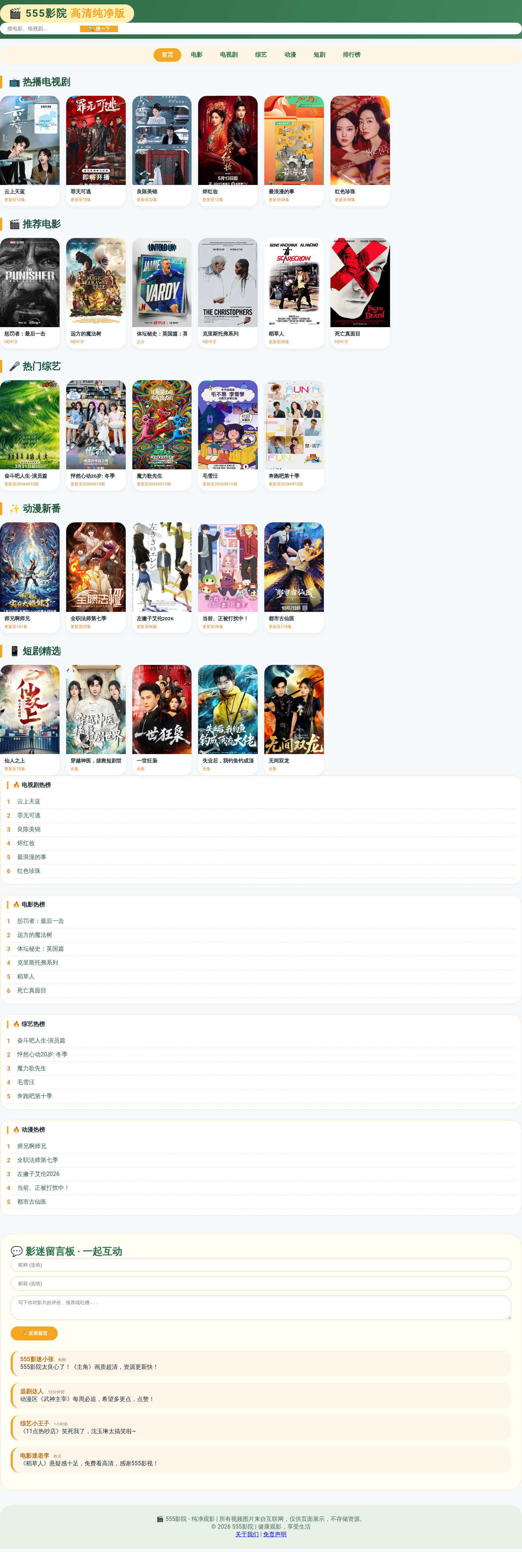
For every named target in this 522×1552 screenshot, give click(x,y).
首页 (167, 54)
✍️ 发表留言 (34, 1336)
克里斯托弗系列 (37, 962)
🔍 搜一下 (99, 28)
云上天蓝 (29, 801)
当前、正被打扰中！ (43, 1187)
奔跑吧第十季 (34, 1096)
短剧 (319, 54)
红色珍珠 (29, 870)
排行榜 (351, 54)
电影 (197, 54)
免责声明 (275, 1537)
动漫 (290, 54)
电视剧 (229, 54)
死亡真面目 (31, 990)
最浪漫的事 (31, 856)
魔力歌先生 (31, 1068)
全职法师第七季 (37, 1160)
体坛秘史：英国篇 (40, 948)
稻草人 (26, 976)
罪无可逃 (29, 815)
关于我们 (247, 1537)
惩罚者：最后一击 (40, 920)
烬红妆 (26, 843)
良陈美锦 (29, 829)
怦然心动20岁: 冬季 (42, 1054)
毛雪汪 (26, 1082)
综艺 (261, 54)
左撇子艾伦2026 (38, 1173)
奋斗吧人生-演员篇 (41, 1040)
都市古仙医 (31, 1201)
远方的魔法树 (34, 934)
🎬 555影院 (67, 13)
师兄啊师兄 (31, 1146)
